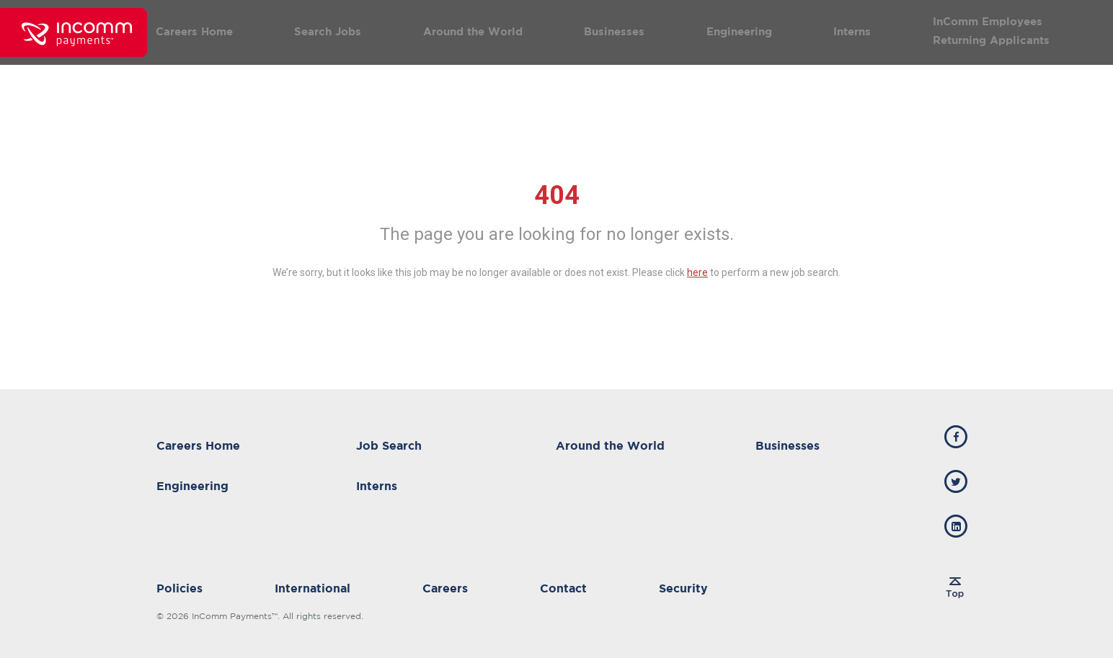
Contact (563, 588)
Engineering (739, 31)
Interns (852, 31)
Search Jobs (327, 31)
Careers (445, 588)
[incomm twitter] (955, 481)
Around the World (473, 31)
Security (683, 588)
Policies (179, 588)
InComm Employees (987, 21)
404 (557, 195)
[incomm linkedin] (955, 526)
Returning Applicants (991, 40)
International (312, 588)
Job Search (389, 445)
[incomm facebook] (955, 436)
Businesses (614, 31)
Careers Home (194, 31)
